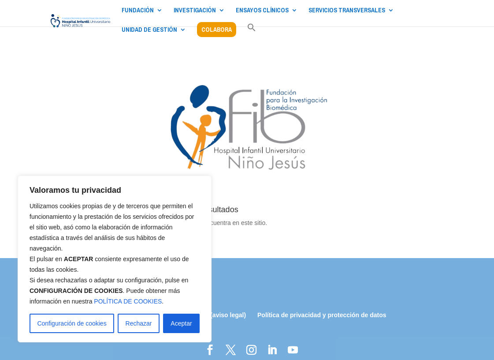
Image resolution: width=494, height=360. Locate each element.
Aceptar (181, 323)
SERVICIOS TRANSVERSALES (346, 10)
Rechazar (139, 323)
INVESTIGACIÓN (195, 10)
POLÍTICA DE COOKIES (128, 301)
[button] (251, 32)
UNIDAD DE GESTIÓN (149, 30)
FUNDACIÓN (138, 10)
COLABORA (216, 30)
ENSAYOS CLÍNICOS (262, 10)
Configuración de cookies (71, 323)
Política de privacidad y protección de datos (321, 315)
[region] (115, 259)
